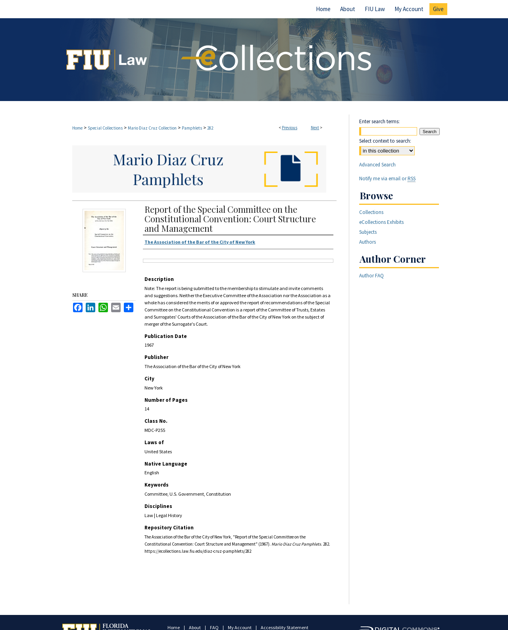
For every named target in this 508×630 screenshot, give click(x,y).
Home (77, 128)
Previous (289, 127)
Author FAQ (371, 275)
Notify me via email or (387, 178)
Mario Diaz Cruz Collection (152, 128)
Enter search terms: (379, 121)
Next (315, 127)
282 (210, 128)
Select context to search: (385, 140)
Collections (371, 212)
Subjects (368, 232)
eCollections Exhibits (381, 222)
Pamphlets (192, 128)
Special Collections (105, 128)
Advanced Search (377, 164)
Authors (367, 242)
